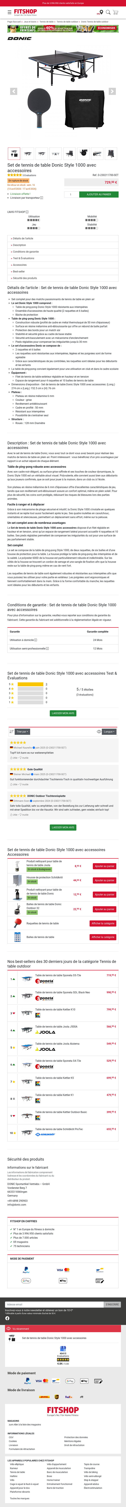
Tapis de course (91, 1464)
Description (19, 245)
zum (25, 1424)
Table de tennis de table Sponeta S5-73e (58, 975)
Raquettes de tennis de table (43, 923)
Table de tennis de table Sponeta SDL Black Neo (62, 992)
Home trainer (53, 1480)
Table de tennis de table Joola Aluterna (57, 1043)
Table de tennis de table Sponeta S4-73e (58, 1060)
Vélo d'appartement (56, 1464)
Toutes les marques (19, 1498)
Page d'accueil (14, 21)
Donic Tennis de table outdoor (94, 21)
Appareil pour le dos (20, 1488)
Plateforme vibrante (20, 1492)
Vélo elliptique (17, 1464)
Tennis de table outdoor (67, 21)
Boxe (49, 1476)
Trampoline (89, 1468)
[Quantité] (71, 194)
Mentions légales (72, 1441)
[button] (13, 91)
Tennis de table (46, 21)
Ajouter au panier (99, 194)
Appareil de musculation (59, 1468)
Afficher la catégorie (103, 923)
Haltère (13, 1476)
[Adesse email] (54, 1305)
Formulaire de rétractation (22, 1449)
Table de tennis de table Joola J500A (56, 1026)
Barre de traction (55, 1488)
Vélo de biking (91, 1472)
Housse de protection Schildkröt (45, 877)
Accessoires (20, 264)
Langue (108, 731)
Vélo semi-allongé (92, 1476)
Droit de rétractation (74, 1445)
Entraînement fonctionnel (59, 1484)
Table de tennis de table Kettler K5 (54, 1077)
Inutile (23, 758)
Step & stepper (91, 1480)
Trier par (21, 731)
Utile (13, 758)
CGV (11, 1437)
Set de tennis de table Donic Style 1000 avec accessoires (54, 1338)
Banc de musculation (57, 1472)
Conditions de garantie (26, 251)
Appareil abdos (91, 1484)
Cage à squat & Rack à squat (24, 1484)
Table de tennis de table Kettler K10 (55, 1009)
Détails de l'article (23, 238)
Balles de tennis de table (40, 937)
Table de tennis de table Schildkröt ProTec (59, 1129)
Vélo (12, 1480)
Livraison (13, 1445)
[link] (26, 1270)
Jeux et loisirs (30, 21)
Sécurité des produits (25, 278)
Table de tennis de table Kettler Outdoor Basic (61, 1112)
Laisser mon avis (63, 713)
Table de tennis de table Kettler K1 (54, 1095)
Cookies (13, 1441)
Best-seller (19, 271)
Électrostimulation (93, 1488)
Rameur (14, 1468)
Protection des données (76, 1437)
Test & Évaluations (23, 258)
